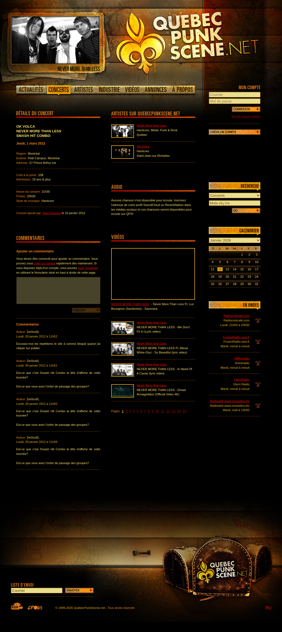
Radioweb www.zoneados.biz (229, 401)
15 (184, 411)
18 (212, 276)
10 (157, 411)
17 (256, 269)
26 (220, 284)
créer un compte (44, 263)
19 (220, 276)
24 (256, 276)
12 (168, 411)
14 (179, 411)
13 (173, 411)
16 (249, 269)
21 (234, 276)
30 (249, 284)
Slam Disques (52, 213)
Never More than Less (151, 125)
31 (256, 284)
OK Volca (143, 146)
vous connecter (88, 268)
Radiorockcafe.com (236, 315)
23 (249, 276)
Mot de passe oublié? (246, 116)
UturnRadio (241, 379)
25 (212, 284)
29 (241, 284)
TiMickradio (241, 358)
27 (227, 284)
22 (241, 276)
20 (227, 276)
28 (234, 284)
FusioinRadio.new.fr (236, 337)
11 (162, 411)
